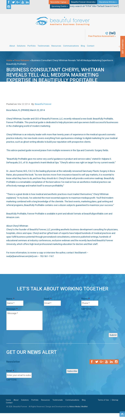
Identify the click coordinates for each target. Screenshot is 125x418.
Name (10, 298)
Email (47, 298)
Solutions (21, 46)
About (12, 46)
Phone (85, 298)
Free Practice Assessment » (102, 36)
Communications (71, 46)
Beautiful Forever (43, 104)
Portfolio (31, 46)
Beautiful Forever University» (83, 2)
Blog (83, 46)
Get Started (121, 46)
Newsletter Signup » (59, 2)
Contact (90, 46)
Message (11, 309)
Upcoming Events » (60, 6)
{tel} (112, 33)
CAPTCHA (86, 309)
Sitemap (115, 400)
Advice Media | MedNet (78, 406)
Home (9, 60)
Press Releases (22, 60)
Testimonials (43, 46)
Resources (56, 46)
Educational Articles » (108, 2)
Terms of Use (103, 400)
